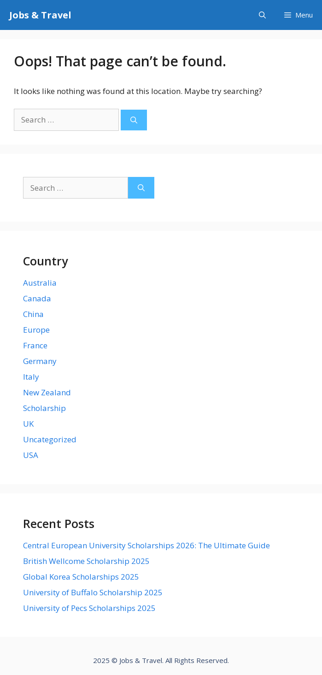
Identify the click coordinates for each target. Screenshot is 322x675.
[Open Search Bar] (262, 15)
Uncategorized (49, 439)
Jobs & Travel (40, 15)
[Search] (134, 120)
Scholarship (44, 408)
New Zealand (47, 392)
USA (30, 455)
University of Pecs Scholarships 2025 (89, 608)
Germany (40, 361)
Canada (37, 298)
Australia (40, 282)
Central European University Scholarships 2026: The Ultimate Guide (146, 545)
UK (28, 423)
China (33, 314)
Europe (36, 329)
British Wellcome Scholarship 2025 (86, 561)
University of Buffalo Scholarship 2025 (93, 592)
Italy (31, 376)
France (35, 345)
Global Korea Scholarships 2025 (81, 576)
